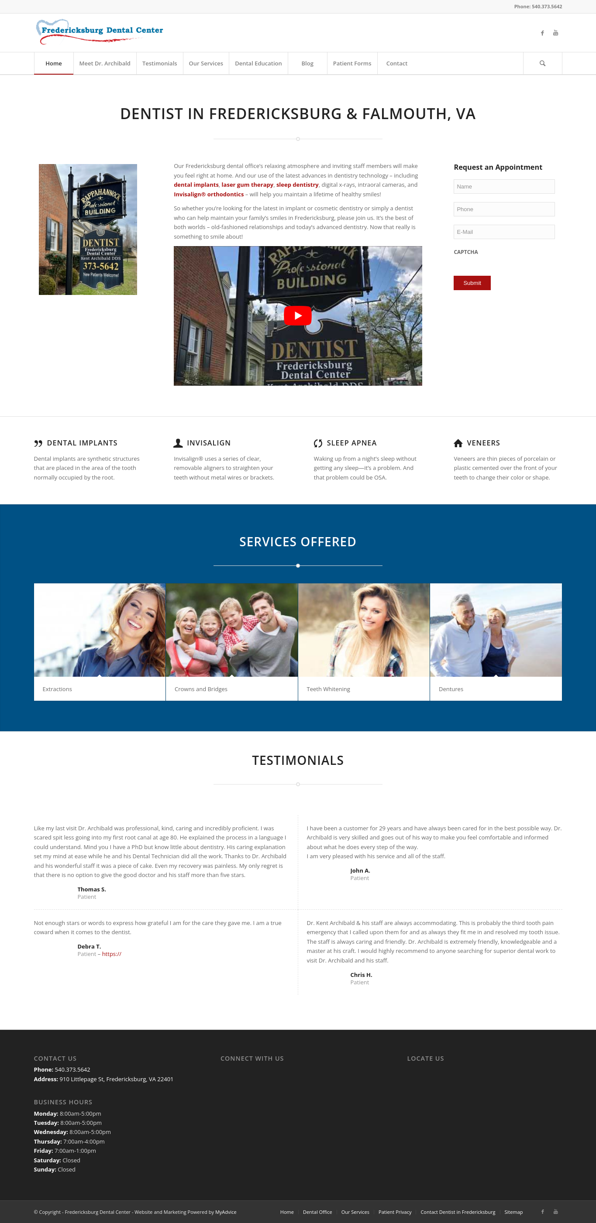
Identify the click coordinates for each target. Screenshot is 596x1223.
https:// (111, 954)
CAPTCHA (466, 252)
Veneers (483, 443)
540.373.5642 (72, 1069)
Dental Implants (82, 443)
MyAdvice (226, 1212)
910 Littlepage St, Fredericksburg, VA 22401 (117, 1079)
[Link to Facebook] (542, 32)
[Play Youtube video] (298, 316)
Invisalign (209, 443)
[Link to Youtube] (555, 32)
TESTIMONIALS (298, 760)
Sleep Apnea (352, 443)
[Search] (542, 63)
